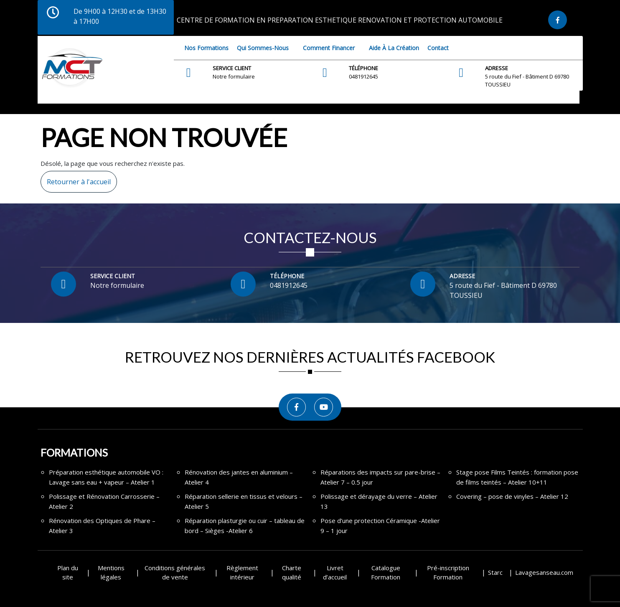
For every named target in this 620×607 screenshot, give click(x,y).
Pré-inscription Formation (448, 573)
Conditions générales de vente (175, 573)
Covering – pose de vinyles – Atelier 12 (512, 496)
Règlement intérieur (242, 573)
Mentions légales (111, 573)
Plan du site (67, 573)
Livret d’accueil (335, 573)
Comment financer (329, 48)
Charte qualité (291, 573)
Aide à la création (394, 48)
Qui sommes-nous (263, 48)
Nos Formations (206, 48)
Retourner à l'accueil (76, 178)
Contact (438, 48)
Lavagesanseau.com (544, 572)
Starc (495, 572)
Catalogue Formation (385, 573)
